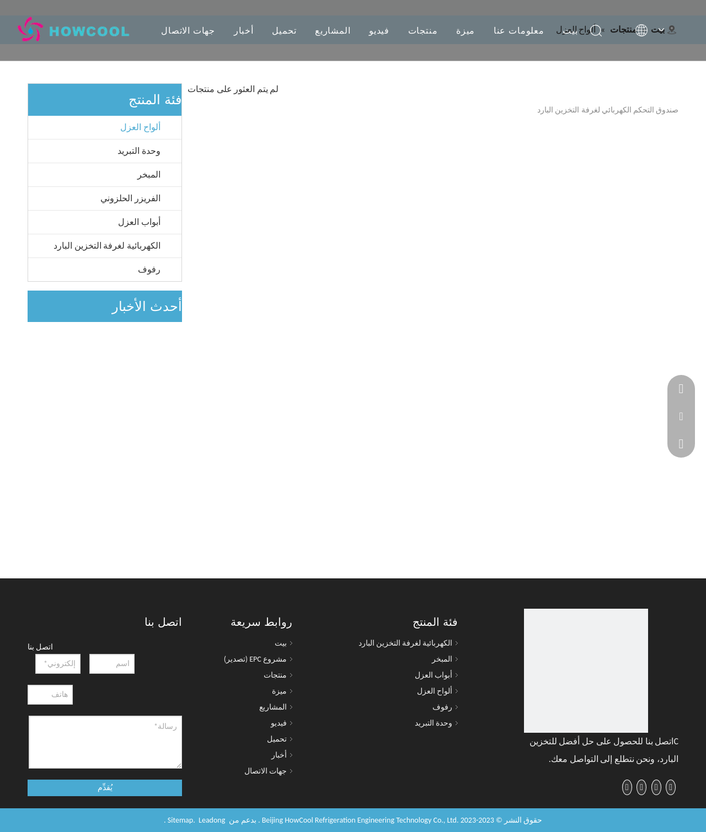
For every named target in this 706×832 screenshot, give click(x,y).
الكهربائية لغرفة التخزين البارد (107, 245)
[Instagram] (627, 787)
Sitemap (180, 820)
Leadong (212, 820)
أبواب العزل (139, 222)
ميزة (465, 30)
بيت (570, 30)
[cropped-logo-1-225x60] (586, 671)
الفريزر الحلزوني (130, 198)
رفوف (149, 269)
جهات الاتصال (188, 30)
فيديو (379, 30)
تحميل (284, 30)
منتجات (423, 30)
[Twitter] (656, 787)
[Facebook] (671, 787)
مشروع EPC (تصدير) (255, 659)
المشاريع (332, 30)
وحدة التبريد (139, 151)
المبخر (149, 174)
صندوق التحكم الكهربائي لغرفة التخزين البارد (607, 110)
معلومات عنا (519, 30)
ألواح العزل (140, 127)
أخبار (244, 30)
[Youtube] (641, 787)
